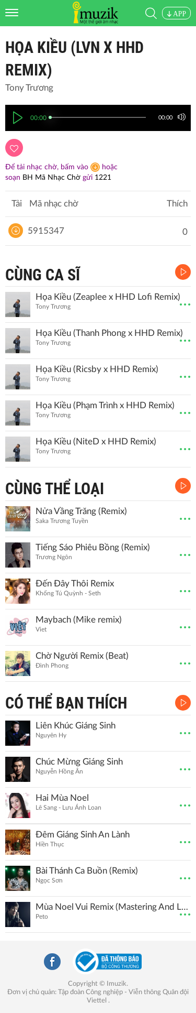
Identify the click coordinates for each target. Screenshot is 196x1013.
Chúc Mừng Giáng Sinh (79, 761)
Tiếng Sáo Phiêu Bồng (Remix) (93, 547)
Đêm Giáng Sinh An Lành (83, 834)
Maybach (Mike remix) (79, 619)
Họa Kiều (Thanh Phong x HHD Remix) (109, 333)
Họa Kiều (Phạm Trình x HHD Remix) (105, 405)
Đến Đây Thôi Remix (75, 583)
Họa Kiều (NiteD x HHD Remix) (96, 441)
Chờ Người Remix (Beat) (82, 655)
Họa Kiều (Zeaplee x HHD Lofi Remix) (108, 296)
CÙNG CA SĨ (42, 275)
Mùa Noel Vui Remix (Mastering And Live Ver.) (112, 906)
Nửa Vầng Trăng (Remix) (81, 511)
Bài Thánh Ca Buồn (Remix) (87, 870)
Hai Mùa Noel (62, 797)
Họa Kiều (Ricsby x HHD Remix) (97, 369)
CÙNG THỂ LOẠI (54, 489)
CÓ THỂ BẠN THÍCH (66, 703)
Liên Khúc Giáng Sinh (76, 725)
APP (176, 14)
